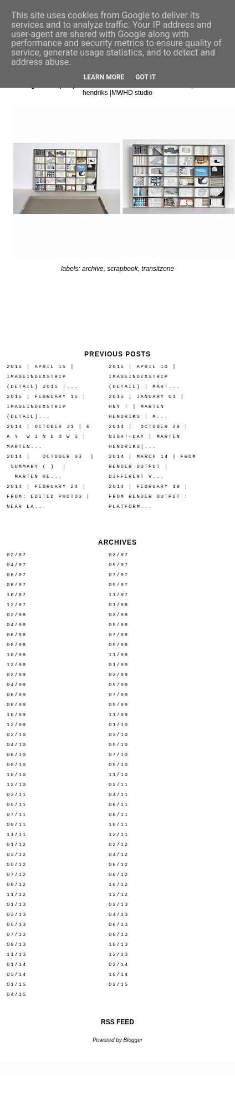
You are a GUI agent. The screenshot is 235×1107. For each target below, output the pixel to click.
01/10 (119, 724)
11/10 (119, 774)
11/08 (119, 654)
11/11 (17, 834)
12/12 (119, 894)
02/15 (119, 984)
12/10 (17, 784)
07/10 (119, 754)
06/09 (17, 694)
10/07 (17, 594)
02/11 (119, 784)
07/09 (119, 694)
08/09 (17, 704)
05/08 (119, 624)
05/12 (17, 864)
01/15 (17, 984)
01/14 (17, 964)
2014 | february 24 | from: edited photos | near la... (48, 496)
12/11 (119, 834)
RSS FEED (117, 1022)
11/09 (119, 714)
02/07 (17, 554)
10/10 (17, 774)
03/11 (17, 794)
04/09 (17, 684)
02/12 (119, 844)
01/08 (119, 604)
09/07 (119, 584)
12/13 (119, 954)
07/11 (17, 814)
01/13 (17, 904)
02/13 (119, 904)
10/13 (119, 944)
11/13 (17, 954)
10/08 (17, 654)
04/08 (17, 624)
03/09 (119, 674)
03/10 (119, 734)
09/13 (17, 944)
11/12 (17, 894)
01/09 (119, 664)
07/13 (17, 934)
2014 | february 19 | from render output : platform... (148, 496)
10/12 (119, 884)
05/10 (119, 744)
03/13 (17, 914)
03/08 (119, 614)
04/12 (119, 854)
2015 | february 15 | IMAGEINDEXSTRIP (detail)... (46, 406)
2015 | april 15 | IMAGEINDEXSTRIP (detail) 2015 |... (43, 376)
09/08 (119, 644)
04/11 (119, 794)
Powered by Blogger (117, 1040)
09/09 (119, 704)
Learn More (104, 77)
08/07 (17, 584)
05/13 (17, 924)
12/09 (17, 724)
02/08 (17, 614)
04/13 (119, 914)
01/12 (17, 844)
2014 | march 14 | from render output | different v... (152, 466)
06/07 (17, 574)
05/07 (119, 564)
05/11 (17, 804)
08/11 (119, 814)
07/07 (119, 574)
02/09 (17, 674)
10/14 (119, 974)
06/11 (119, 804)
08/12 (119, 874)
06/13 (119, 924)
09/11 (17, 824)
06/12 (119, 864)
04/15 (17, 994)
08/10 (17, 764)
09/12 (17, 884)
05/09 (119, 684)
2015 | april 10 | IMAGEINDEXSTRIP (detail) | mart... (145, 376)
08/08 (17, 644)
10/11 (119, 824)
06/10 (17, 754)
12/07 (17, 604)
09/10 (119, 764)
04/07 (17, 564)
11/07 (119, 594)
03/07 (119, 554)
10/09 (17, 714)
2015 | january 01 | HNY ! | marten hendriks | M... (147, 406)
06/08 (17, 634)
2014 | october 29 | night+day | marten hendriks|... (148, 436)
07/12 (17, 874)
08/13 (119, 934)
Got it (145, 77)
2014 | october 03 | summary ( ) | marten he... (50, 466)
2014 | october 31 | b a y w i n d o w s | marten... (48, 436)
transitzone (157, 269)
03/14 (17, 974)
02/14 (119, 964)
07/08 (119, 634)
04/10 (17, 744)
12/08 (17, 664)
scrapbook (122, 269)
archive (93, 269)
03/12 (17, 854)
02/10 (17, 734)
